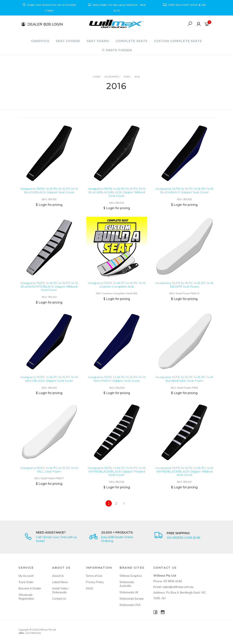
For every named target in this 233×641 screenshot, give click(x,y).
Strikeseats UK (129, 592)
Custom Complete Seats (178, 41)
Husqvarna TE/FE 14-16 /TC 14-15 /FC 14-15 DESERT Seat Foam (184, 290)
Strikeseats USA (130, 604)
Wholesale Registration (26, 596)
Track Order (26, 582)
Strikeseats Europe (132, 598)
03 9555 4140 (173, 581)
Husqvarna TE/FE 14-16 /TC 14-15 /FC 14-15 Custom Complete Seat (116, 290)
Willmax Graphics (131, 575)
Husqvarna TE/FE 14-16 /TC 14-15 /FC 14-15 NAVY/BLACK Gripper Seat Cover (49, 385)
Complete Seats (131, 41)
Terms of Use (94, 575)
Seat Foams (98, 41)
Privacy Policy (95, 582)
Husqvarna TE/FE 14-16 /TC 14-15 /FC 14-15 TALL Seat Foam (49, 475)
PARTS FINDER (116, 50)
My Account (26, 575)
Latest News (60, 582)
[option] (49, 7)
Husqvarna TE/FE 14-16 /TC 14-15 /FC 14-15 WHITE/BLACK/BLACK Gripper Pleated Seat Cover (116, 477)
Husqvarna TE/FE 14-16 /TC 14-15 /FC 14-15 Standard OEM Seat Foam (184, 385)
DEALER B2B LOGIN (45, 24)
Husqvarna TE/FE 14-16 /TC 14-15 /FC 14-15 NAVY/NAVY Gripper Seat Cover (116, 385)
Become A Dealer (30, 588)
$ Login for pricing (49, 205)
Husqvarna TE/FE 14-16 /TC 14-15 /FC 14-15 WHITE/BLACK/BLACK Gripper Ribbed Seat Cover (184, 477)
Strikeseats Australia (127, 583)
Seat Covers (68, 41)
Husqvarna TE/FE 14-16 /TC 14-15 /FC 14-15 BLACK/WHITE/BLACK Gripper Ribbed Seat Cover (49, 292)
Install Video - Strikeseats (61, 590)
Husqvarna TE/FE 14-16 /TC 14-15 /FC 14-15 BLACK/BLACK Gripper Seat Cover (49, 190)
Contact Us (59, 598)
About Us (58, 575)
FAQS (89, 588)
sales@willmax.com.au (178, 587)
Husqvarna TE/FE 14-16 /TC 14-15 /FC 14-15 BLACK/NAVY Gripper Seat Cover (184, 190)
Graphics (40, 41)
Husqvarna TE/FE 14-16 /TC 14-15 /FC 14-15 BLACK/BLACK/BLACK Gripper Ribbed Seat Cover (116, 192)
